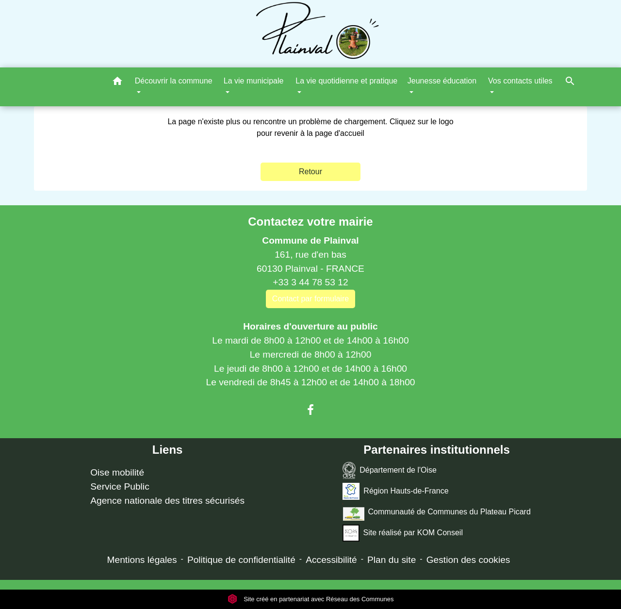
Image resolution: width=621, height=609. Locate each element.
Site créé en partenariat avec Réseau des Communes (311, 599)
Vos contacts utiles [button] (520, 81)
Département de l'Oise (390, 470)
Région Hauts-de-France (395, 491)
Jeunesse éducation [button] (442, 81)
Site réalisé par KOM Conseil (403, 533)
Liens (167, 449)
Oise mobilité (117, 472)
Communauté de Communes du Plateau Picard (436, 512)
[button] (117, 82)
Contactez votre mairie (310, 221)
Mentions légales (142, 560)
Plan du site (391, 560)
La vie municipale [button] (254, 81)
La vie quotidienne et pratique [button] (346, 81)
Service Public (119, 486)
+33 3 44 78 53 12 (310, 282)
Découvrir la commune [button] (173, 81)
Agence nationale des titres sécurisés (167, 500)
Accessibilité (331, 560)
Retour (310, 171)
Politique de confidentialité (241, 560)
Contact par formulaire (310, 299)
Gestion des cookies (468, 560)
